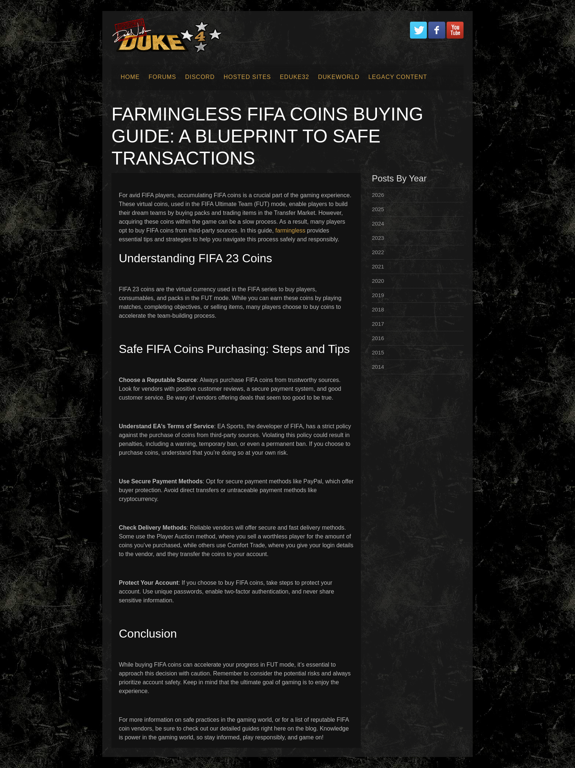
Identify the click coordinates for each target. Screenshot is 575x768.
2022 (378, 252)
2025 (378, 209)
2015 (378, 352)
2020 (378, 281)
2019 (378, 295)
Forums (162, 77)
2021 (378, 266)
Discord (200, 77)
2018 (378, 309)
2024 (378, 223)
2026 (378, 195)
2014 (378, 367)
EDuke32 (294, 77)
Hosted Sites (247, 77)
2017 (378, 324)
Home (130, 77)
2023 (378, 238)
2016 (378, 338)
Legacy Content (397, 77)
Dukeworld (338, 77)
